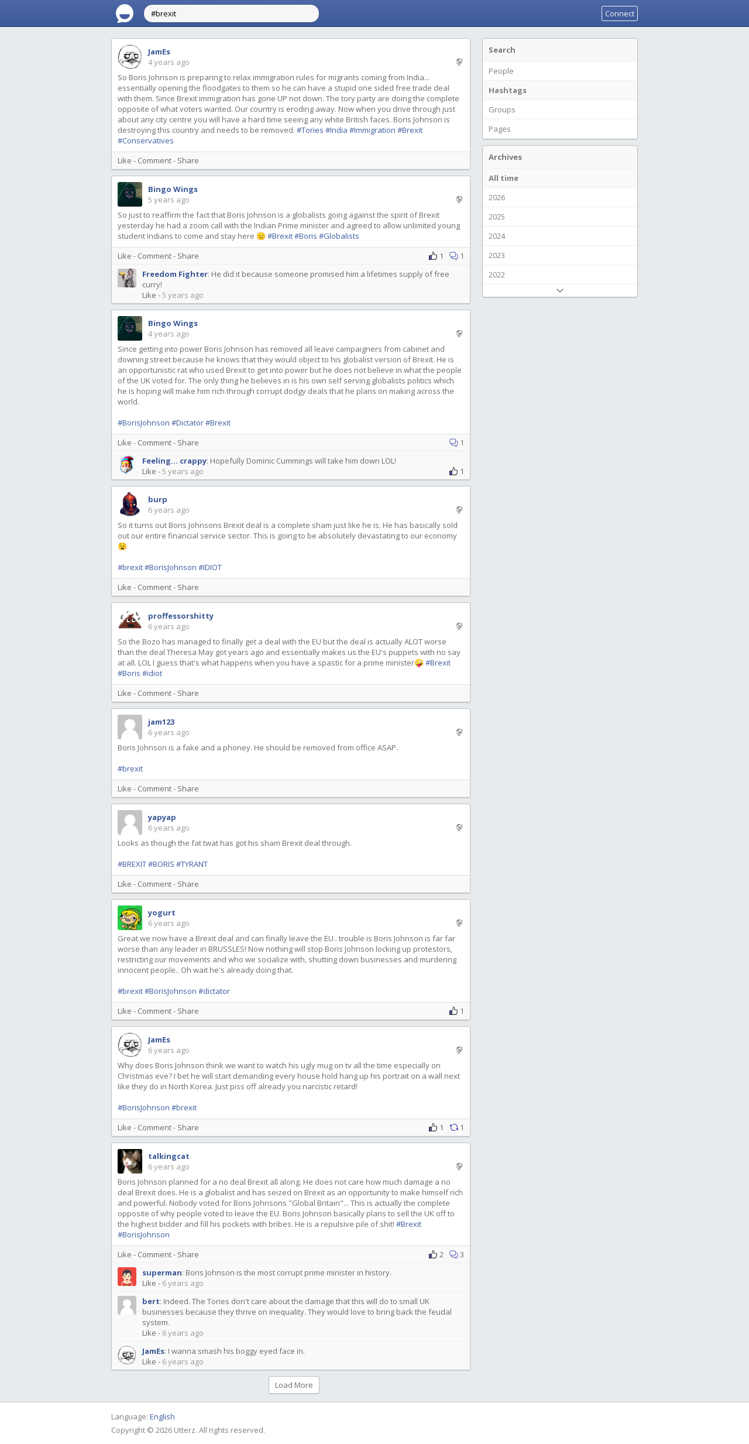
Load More (294, 1385)
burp (157, 499)
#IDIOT (210, 567)
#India (336, 130)
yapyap (162, 817)
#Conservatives (146, 140)
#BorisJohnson (144, 422)
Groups (502, 109)
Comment (154, 160)
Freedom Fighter (175, 274)
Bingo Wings (173, 189)
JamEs (159, 51)
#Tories (310, 130)
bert (151, 1301)
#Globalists (339, 236)
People (501, 71)
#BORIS (161, 864)
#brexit (130, 567)
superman (162, 1272)
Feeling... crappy (174, 460)
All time (503, 178)
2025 (497, 216)
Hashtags (508, 90)
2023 (497, 255)
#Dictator (187, 422)
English (162, 1416)
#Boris (305, 236)
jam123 (161, 721)
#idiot (152, 673)
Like (125, 160)
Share (188, 160)
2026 (497, 197)
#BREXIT (132, 864)
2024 (497, 236)
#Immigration (372, 130)
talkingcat (169, 1156)
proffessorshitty (181, 615)
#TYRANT (192, 864)
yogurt (162, 912)
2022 (497, 274)
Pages (500, 129)
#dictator (214, 991)
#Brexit (409, 130)
